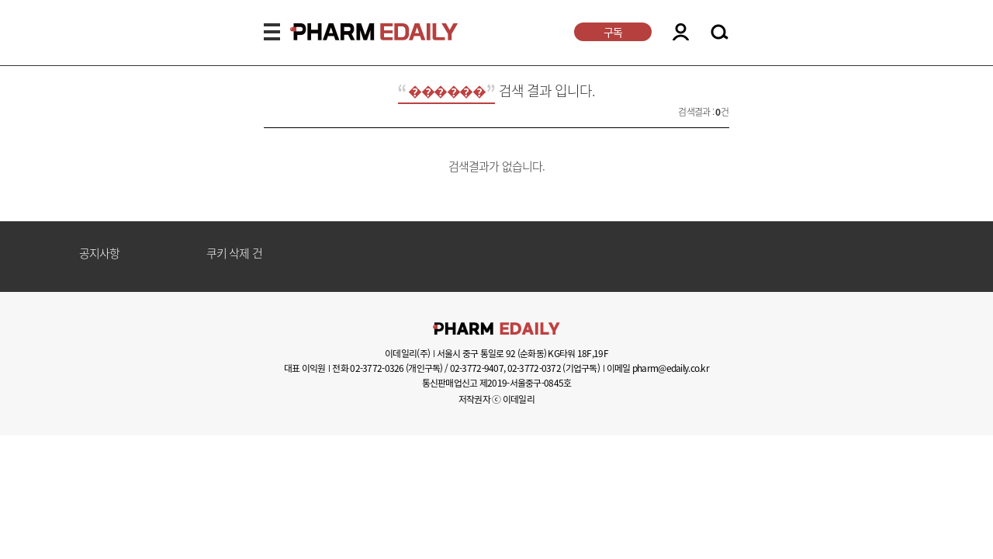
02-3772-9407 (476, 368)
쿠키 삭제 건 (234, 254)
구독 (613, 32)
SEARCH (719, 32)
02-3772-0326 (376, 368)
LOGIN (680, 32)
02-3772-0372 (534, 368)
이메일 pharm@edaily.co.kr (658, 368)
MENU (272, 31)
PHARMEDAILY (355, 32)
